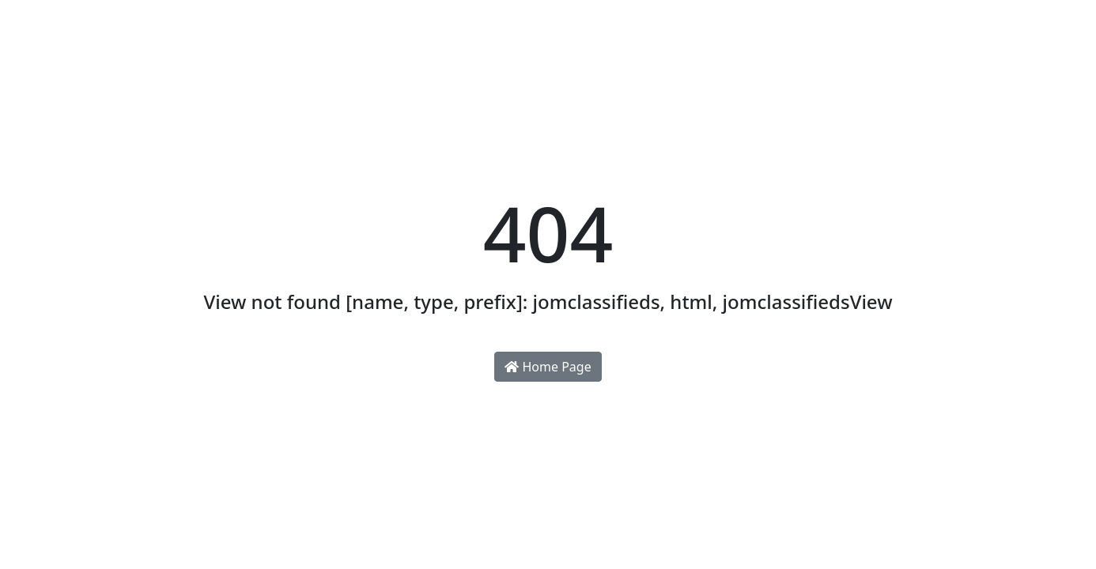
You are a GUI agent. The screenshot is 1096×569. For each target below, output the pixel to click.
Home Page (548, 366)
